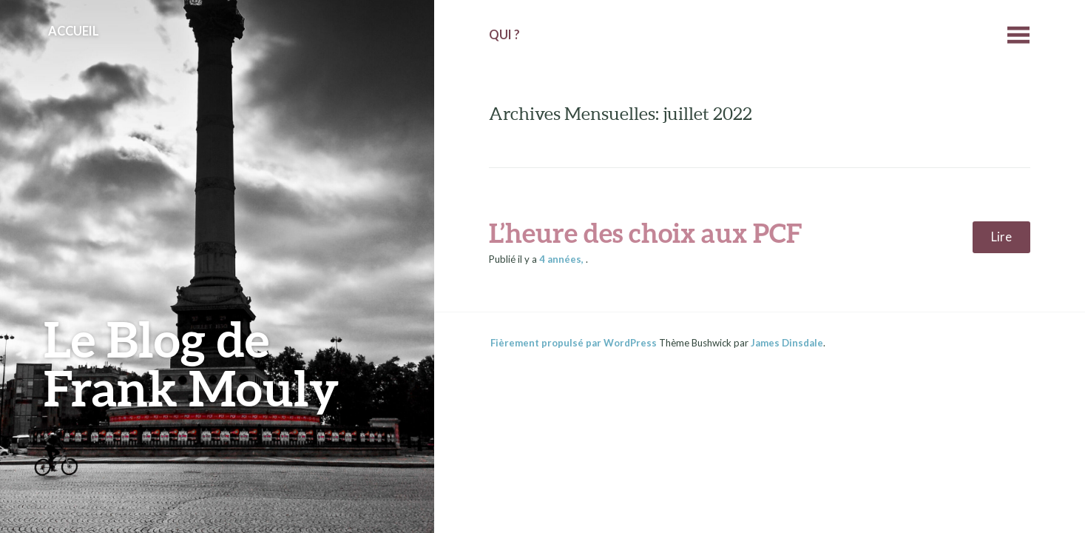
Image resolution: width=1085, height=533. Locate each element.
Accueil (73, 31)
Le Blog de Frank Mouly (191, 363)
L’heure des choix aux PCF (645, 232)
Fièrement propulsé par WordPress (573, 343)
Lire (1001, 236)
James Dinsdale (787, 343)
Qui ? (504, 34)
